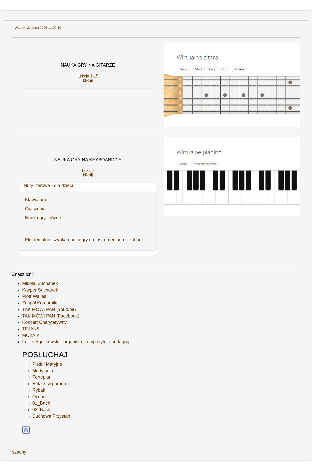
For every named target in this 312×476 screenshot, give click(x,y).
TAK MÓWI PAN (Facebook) (50, 316)
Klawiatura (35, 199)
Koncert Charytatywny (44, 322)
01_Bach (41, 403)
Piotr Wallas (34, 296)
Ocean (39, 396)
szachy (19, 452)
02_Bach (41, 409)
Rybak (38, 390)
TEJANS (31, 328)
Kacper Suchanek (40, 290)
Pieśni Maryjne (47, 364)
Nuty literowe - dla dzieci (48, 185)
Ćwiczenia (35, 208)
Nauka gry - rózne (43, 217)
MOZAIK (31, 335)
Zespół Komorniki (39, 302)
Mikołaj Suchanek (40, 283)
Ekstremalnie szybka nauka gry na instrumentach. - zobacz (84, 239)
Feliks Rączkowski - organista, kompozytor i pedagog (75, 341)
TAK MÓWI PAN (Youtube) (49, 309)
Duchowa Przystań (51, 416)
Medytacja (42, 370)
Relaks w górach (49, 383)
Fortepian (41, 377)
